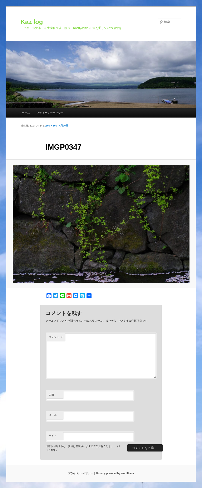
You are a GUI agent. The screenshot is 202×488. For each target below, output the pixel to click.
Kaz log (32, 21)
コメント (56, 337)
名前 (51, 394)
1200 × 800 (50, 125)
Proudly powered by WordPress (115, 473)
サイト (53, 435)
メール (53, 415)
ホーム (26, 112)
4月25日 (63, 125)
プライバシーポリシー (50, 112)
